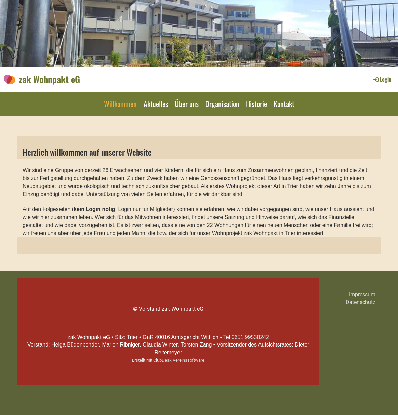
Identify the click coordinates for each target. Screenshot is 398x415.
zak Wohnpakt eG (49, 79)
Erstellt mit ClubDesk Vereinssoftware (168, 360)
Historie (256, 103)
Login (381, 79)
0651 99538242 (250, 337)
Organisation (222, 103)
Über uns (187, 103)
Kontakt (284, 103)
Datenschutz (360, 302)
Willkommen (120, 103)
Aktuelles (156, 103)
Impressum (362, 294)
